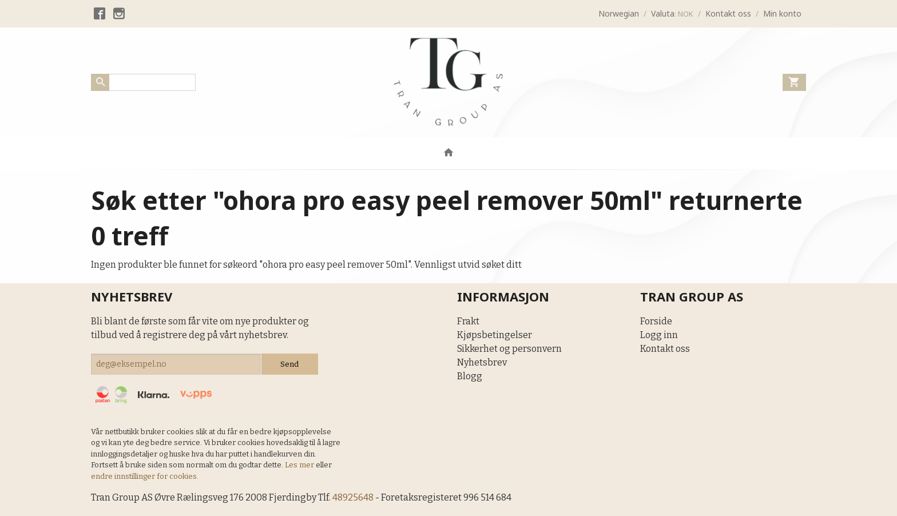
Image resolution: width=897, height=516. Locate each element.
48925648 (353, 497)
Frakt (468, 321)
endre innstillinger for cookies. (145, 476)
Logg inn (659, 335)
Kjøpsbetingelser (494, 335)
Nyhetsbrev (482, 362)
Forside (656, 321)
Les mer (300, 465)
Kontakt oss (665, 348)
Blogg (469, 376)
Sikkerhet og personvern (509, 348)
